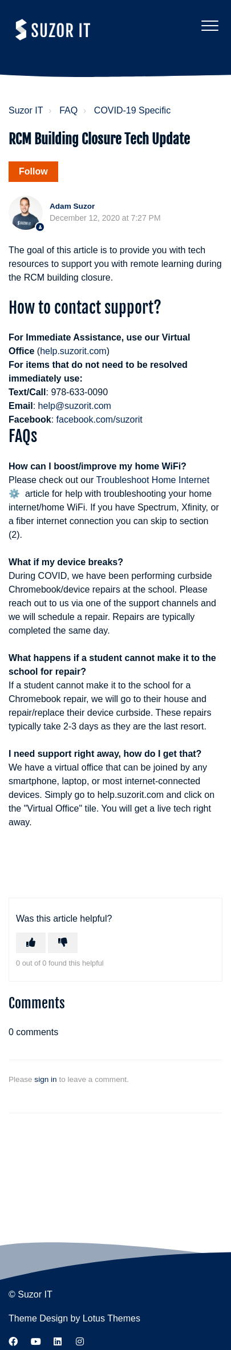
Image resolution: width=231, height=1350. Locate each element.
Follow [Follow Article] (33, 171)
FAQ (68, 110)
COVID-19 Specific (132, 110)
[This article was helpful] (31, 943)
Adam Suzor (72, 206)
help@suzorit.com (74, 406)
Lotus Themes (111, 1318)
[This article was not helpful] (63, 943)
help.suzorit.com (73, 351)
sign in (45, 1079)
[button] (209, 25)
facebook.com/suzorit (99, 419)
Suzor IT (26, 110)
